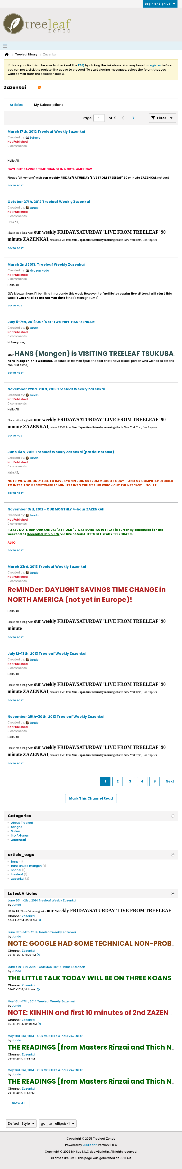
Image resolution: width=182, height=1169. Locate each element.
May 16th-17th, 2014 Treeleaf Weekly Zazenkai (41, 1001)
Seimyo (35, 138)
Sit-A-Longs (20, 835)
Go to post (16, 185)
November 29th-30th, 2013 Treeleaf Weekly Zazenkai (56, 716)
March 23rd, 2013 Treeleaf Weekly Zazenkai (47, 566)
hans (14, 862)
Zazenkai (18, 840)
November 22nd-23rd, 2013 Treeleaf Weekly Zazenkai (56, 389)
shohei (16, 870)
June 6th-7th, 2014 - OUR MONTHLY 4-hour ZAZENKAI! (46, 967)
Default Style (21, 1123)
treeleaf (17, 874)
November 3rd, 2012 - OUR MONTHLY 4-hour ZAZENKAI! (56, 509)
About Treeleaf (22, 823)
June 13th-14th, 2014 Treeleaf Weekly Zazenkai (42, 932)
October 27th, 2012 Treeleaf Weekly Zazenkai (49, 201)
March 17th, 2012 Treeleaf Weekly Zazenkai (46, 131)
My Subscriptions (48, 104)
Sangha (16, 827)
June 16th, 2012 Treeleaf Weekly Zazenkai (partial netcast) (61, 452)
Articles (16, 104)
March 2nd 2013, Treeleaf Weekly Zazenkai (46, 264)
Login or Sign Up (160, 4)
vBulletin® (90, 1145)
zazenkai (17, 879)
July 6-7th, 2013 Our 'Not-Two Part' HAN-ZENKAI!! (52, 321)
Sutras (16, 831)
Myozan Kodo (39, 270)
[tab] (16, 105)
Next (170, 781)
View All (18, 1103)
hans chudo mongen (26, 866)
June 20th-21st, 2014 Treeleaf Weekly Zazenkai (42, 900)
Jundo (34, 208)
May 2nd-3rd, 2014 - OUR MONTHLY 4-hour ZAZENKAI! (45, 1036)
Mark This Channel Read (91, 798)
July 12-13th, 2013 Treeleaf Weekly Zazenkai (47, 653)
